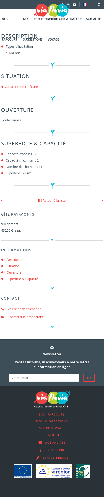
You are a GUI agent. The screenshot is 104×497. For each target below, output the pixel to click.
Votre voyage (53, 30)
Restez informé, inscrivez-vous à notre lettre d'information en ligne (52, 364)
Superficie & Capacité (22, 279)
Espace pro (55, 450)
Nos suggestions (32, 30)
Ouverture (14, 272)
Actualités (94, 19)
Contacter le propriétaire (22, 317)
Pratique (75, 19)
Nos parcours (9, 30)
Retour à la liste (52, 200)
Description (15, 259)
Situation (13, 266)
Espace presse (55, 458)
